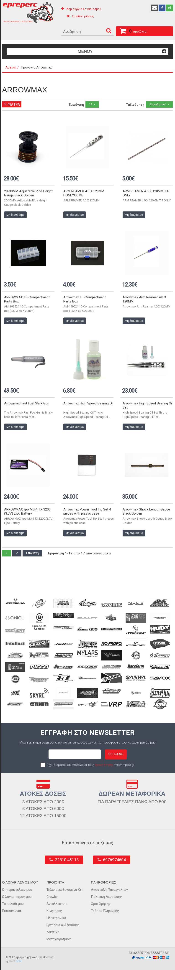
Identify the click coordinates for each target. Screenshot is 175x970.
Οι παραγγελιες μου (17, 890)
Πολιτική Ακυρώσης (106, 897)
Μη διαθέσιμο (15, 214)
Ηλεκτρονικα (56, 918)
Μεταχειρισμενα (58, 939)
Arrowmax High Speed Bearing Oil (88, 403)
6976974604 (114, 859)
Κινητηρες (54, 911)
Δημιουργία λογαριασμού (83, 9)
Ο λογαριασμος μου (17, 897)
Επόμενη (32, 553)
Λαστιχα (52, 932)
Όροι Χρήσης (101, 904)
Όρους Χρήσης (104, 765)
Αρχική (10, 67)
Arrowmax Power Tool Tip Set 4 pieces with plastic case (87, 511)
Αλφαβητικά (157, 104)
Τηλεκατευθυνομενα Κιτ (64, 890)
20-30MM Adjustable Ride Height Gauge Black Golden (28, 193)
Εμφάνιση (76, 105)
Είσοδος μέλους (83, 16)
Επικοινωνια (11, 911)
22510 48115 (67, 859)
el (169, 8)
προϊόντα (131, 30)
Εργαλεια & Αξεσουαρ (63, 925)
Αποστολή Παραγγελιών (109, 890)
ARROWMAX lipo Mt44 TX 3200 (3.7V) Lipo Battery (27, 511)
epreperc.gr (22, 957)
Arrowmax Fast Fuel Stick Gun (26, 403)
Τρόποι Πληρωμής (105, 911)
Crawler (52, 897)
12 (90, 104)
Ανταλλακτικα (56, 904)
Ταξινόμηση (135, 105)
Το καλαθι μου (13, 904)
